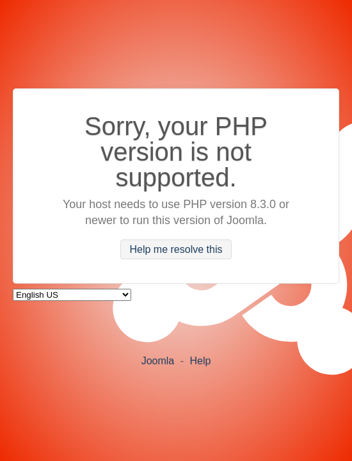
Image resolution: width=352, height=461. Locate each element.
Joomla (158, 360)
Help (200, 360)
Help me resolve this (176, 249)
